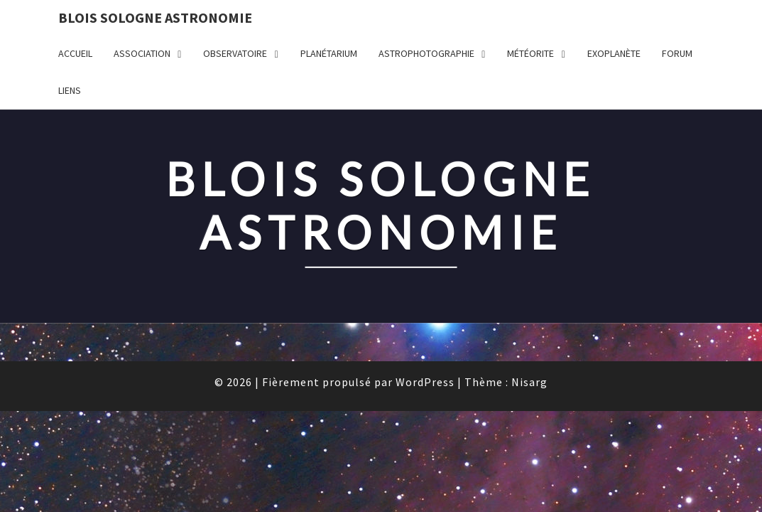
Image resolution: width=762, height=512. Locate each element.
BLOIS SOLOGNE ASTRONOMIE (155, 17)
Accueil (75, 53)
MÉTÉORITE (530, 53)
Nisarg (529, 272)
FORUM (677, 53)
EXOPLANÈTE (614, 53)
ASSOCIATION (142, 53)
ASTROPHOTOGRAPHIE (426, 53)
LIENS (69, 90)
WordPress (425, 272)
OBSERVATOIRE (235, 53)
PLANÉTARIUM (328, 53)
